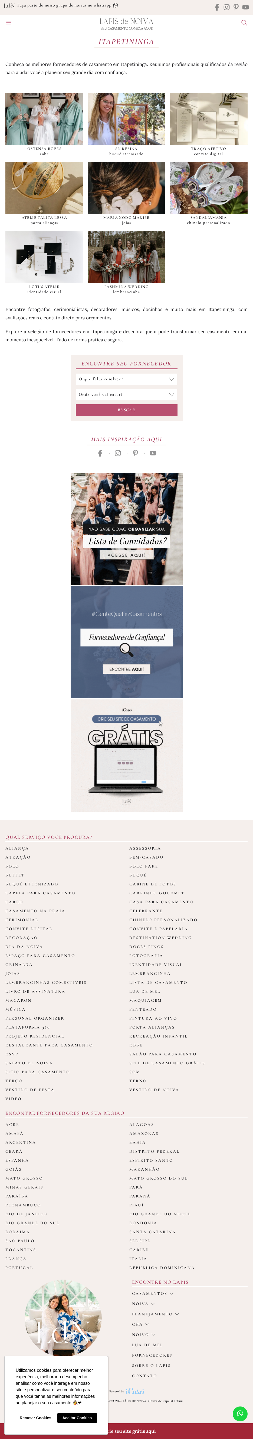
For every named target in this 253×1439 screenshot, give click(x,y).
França (16, 1258)
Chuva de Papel (159, 1401)
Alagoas (141, 1124)
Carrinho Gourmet (157, 893)
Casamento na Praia (35, 910)
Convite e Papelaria (158, 928)
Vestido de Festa (30, 1089)
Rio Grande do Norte (160, 1214)
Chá (140, 1324)
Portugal (19, 1267)
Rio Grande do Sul (32, 1222)
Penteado (143, 1009)
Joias (12, 973)
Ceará (14, 1151)
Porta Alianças (152, 1027)
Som (134, 1071)
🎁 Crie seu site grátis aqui (126, 1431)
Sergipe (139, 1240)
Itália (138, 1258)
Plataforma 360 (27, 1027)
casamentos (152, 1293)
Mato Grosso (24, 1178)
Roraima (17, 1231)
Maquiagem (145, 1000)
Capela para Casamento (40, 893)
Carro (14, 902)
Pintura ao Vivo (153, 1018)
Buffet (15, 875)
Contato (144, 1375)
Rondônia (143, 1222)
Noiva (143, 1303)
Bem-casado (146, 857)
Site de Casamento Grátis (167, 1063)
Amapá (14, 1133)
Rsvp (11, 1054)
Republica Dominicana (162, 1267)
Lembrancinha (150, 973)
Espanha (17, 1160)
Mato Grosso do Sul (158, 1178)
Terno (138, 1080)
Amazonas (144, 1133)
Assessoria (145, 848)
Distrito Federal (154, 1151)
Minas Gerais (24, 1187)
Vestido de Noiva (154, 1089)
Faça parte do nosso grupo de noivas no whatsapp (67, 5)
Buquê (138, 875)
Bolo (12, 866)
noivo (143, 1334)
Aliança (17, 848)
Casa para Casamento (161, 902)
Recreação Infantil (158, 1036)
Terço (13, 1080)
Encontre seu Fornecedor (126, 363)
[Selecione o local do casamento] (127, 394)
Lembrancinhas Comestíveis (46, 982)
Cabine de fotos (152, 884)
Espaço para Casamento (40, 955)
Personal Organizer (34, 1018)
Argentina (20, 1142)
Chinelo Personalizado (163, 919)
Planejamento (155, 1314)
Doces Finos (146, 946)
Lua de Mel (144, 991)
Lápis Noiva (126, 21)
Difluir (178, 1401)
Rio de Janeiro (26, 1214)
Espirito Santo (151, 1160)
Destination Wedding (160, 937)
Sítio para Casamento (37, 1071)
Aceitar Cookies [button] (77, 1418)
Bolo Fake (143, 866)
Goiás (13, 1169)
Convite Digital (28, 928)
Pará (136, 1187)
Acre (12, 1124)
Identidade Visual (156, 964)
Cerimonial (21, 919)
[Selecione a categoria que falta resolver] (127, 379)
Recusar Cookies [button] (35, 1418)
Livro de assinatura (35, 991)
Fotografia (146, 955)
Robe (136, 1045)
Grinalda (19, 964)
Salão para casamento (163, 1054)
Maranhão (144, 1169)
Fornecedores (152, 1355)
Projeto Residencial (34, 1036)
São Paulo (20, 1240)
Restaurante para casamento (49, 1045)
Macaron (18, 1000)
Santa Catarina (152, 1231)
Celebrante (146, 910)
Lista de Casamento (158, 982)
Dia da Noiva (24, 946)
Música (15, 1009)
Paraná (140, 1196)
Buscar (127, 410)
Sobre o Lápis (151, 1365)
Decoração (21, 937)
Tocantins (20, 1249)
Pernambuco (23, 1205)
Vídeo (13, 1098)
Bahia (137, 1142)
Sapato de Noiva (29, 1063)
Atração (18, 857)
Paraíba (16, 1196)
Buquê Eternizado (31, 884)
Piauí (136, 1205)
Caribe (139, 1249)
